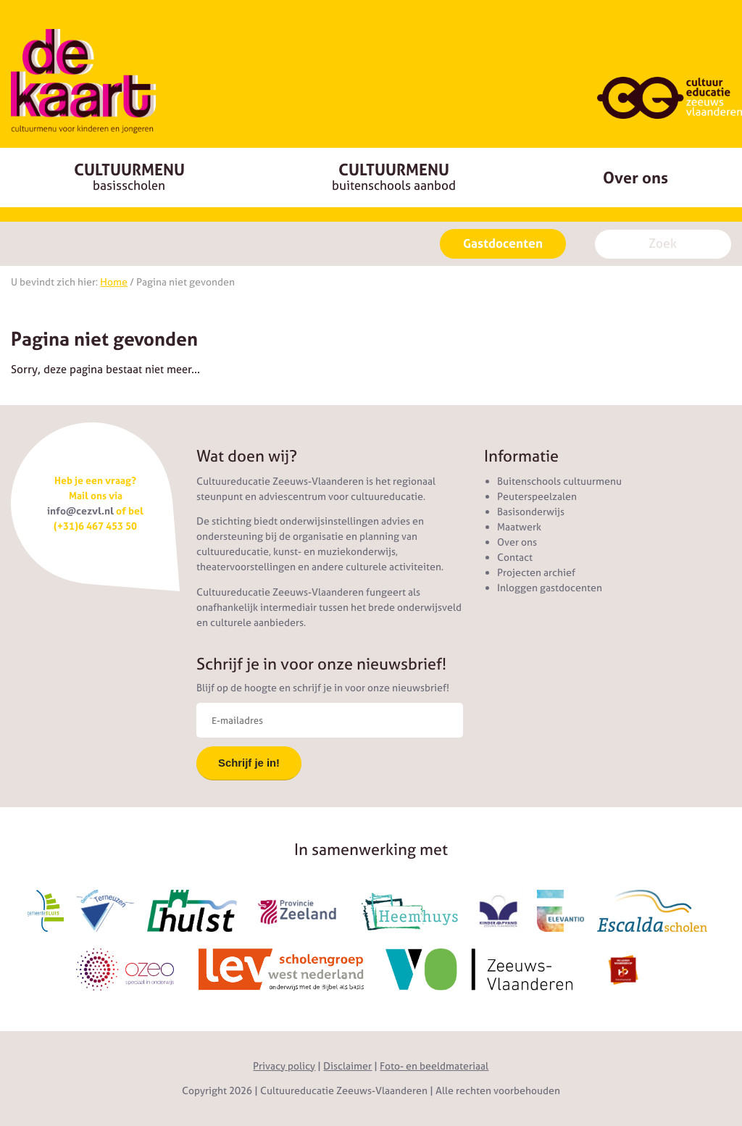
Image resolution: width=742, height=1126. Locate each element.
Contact (515, 557)
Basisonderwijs (530, 511)
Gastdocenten (503, 243)
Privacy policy (284, 1065)
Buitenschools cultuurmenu (559, 481)
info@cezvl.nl (80, 510)
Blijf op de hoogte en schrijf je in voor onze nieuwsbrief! (322, 687)
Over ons (635, 177)
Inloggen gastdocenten (549, 587)
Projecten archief (536, 572)
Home (114, 281)
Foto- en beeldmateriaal (434, 1065)
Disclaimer (347, 1065)
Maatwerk (519, 526)
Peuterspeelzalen (537, 496)
